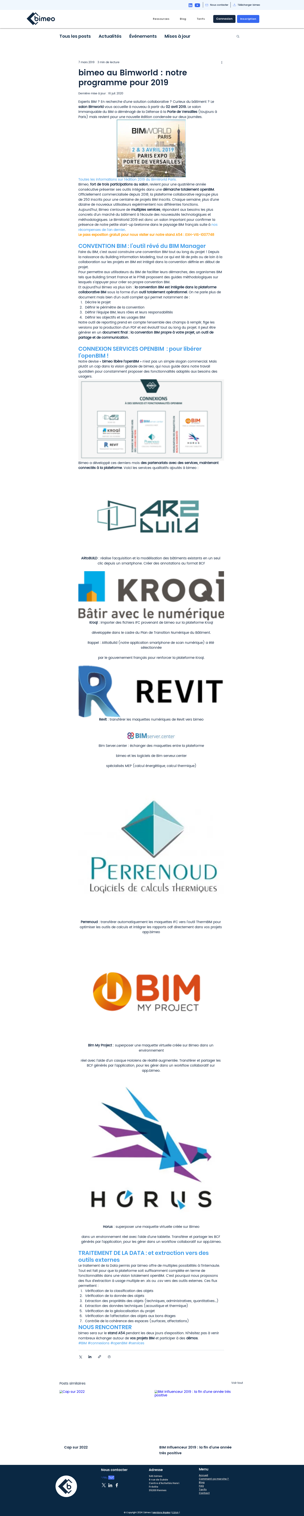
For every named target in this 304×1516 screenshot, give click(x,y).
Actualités (110, 36)
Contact (204, 1493)
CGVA (175, 1512)
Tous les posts (75, 36)
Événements (143, 36)
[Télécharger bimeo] (249, 5)
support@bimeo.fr (161, 1497)
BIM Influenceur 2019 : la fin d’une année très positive (195, 1450)
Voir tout (237, 1383)
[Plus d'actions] (221, 62)
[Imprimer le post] (109, 1356)
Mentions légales (161, 1512)
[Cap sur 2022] (103, 1415)
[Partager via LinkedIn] (90, 1356)
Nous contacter (114, 1470)
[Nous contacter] (219, 5)
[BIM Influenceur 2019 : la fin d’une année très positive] (199, 1415)
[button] (161, 19)
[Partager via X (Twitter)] (80, 1356)
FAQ (201, 1486)
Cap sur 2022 (76, 1447)
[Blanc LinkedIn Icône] (110, 1485)
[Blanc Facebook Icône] (117, 1485)
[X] (104, 1485)
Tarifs (203, 1489)
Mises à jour (177, 36)
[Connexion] (224, 19)
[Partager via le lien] (99, 1356)
